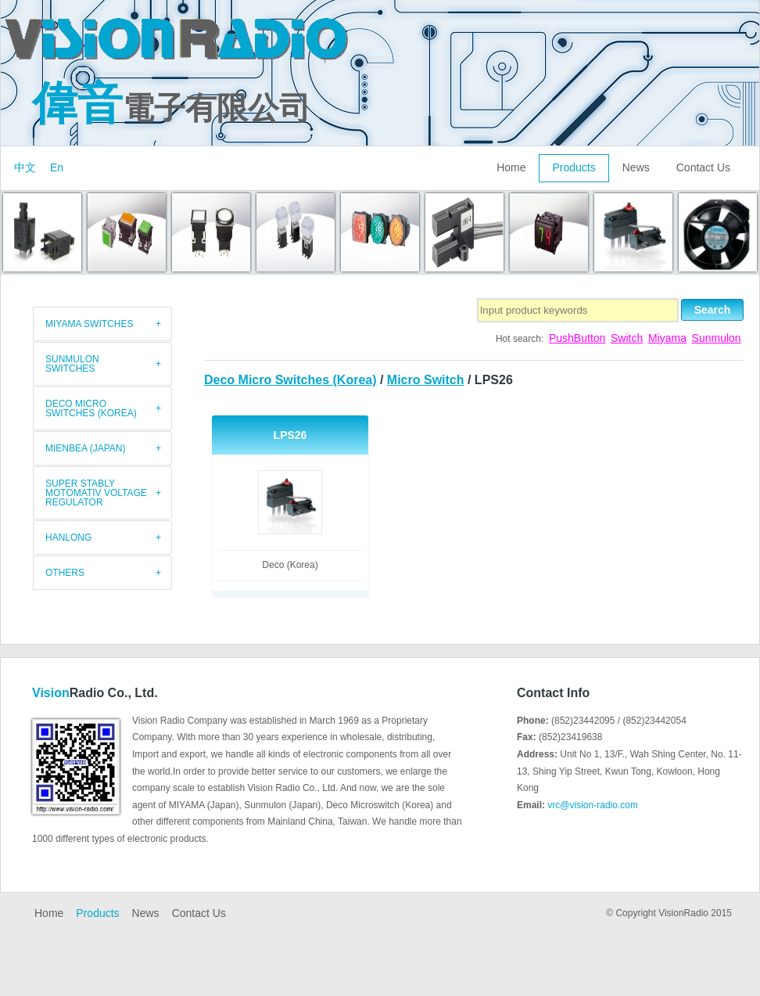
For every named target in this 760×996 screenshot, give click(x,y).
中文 (25, 167)
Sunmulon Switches (72, 364)
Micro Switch (425, 380)
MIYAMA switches (89, 323)
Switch (627, 338)
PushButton (577, 338)
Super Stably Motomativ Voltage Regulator (96, 493)
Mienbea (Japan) (85, 448)
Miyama (667, 338)
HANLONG (68, 537)
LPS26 (290, 435)
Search (712, 310)
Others (64, 572)
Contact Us (703, 167)
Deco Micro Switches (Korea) (290, 380)
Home (511, 167)
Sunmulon (716, 338)
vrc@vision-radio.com (592, 805)
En (56, 167)
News (636, 167)
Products (573, 167)
